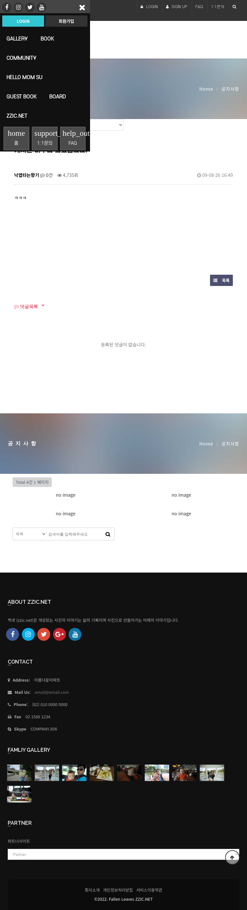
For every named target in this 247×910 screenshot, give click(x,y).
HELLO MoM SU (24, 77)
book (47, 38)
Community (21, 58)
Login (23, 21)
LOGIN (149, 6)
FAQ (199, 6)
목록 (221, 280)
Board (57, 96)
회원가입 (66, 21)
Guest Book (21, 96)
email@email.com (52, 692)
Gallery (17, 38)
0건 (46, 175)
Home (206, 89)
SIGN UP (177, 6)
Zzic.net (16, 116)
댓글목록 (26, 306)
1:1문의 (217, 6)
